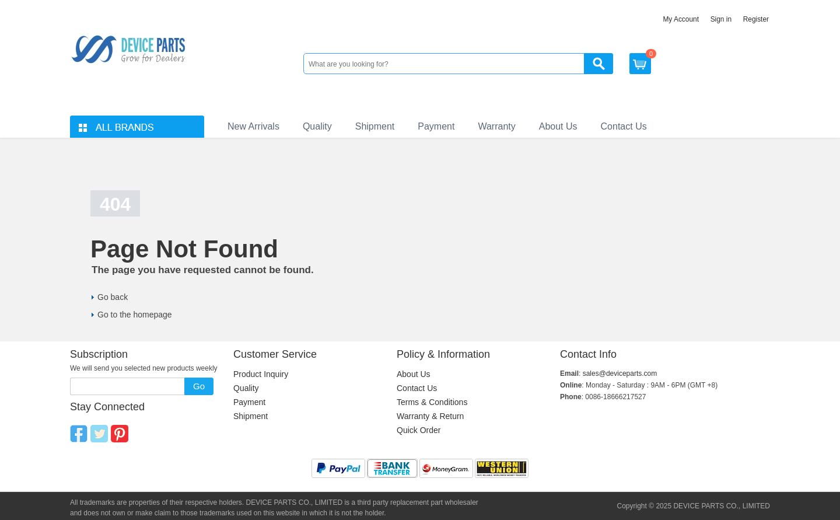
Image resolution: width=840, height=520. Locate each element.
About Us (558, 126)
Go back (112, 297)
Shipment (375, 126)
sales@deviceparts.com (620, 373)
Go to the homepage (134, 314)
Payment (436, 126)
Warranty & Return (430, 416)
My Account (681, 19)
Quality (317, 126)
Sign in (721, 19)
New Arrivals (253, 126)
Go (199, 386)
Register (756, 19)
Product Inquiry (260, 374)
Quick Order (418, 430)
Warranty (496, 126)
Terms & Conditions (432, 402)
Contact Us (624, 126)
